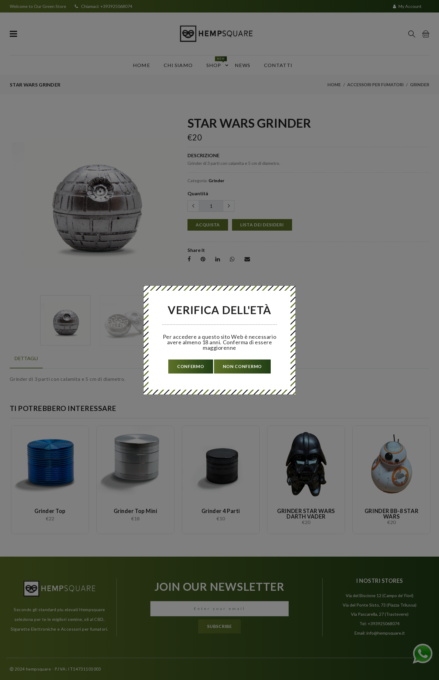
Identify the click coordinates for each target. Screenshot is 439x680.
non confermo (242, 366)
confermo (190, 366)
